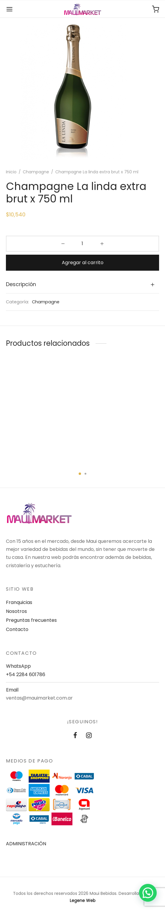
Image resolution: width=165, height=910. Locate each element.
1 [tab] (80, 474)
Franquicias (19, 602)
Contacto (17, 629)
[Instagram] (89, 735)
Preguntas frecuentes (31, 620)
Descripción (21, 284)
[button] (148, 893)
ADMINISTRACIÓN (26, 843)
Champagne (36, 172)
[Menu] (9, 9)
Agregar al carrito (82, 262)
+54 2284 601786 (25, 674)
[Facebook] (75, 735)
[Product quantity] (82, 243)
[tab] (82, 284)
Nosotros (16, 611)
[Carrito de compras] (155, 9)
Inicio (11, 172)
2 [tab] (85, 474)
